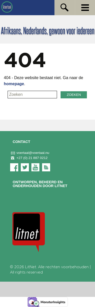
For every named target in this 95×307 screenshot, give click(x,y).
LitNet (30, 267)
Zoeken (74, 95)
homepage (14, 84)
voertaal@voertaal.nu (29, 152)
